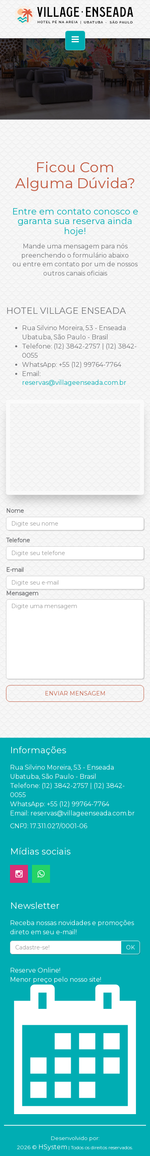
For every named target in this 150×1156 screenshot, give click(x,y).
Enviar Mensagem (75, 693)
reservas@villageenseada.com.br (74, 382)
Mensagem (22, 593)
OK (130, 947)
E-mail (15, 569)
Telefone (18, 540)
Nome (15, 510)
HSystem (52, 1147)
